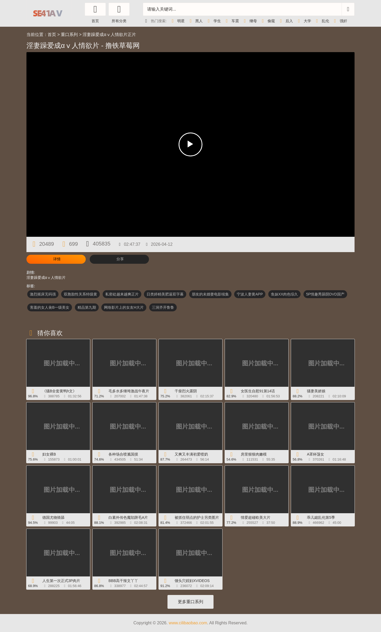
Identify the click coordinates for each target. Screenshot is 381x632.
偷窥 (267, 21)
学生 (213, 21)
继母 (249, 21)
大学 (303, 21)
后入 (285, 21)
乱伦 (321, 21)
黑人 (195, 21)
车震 (231, 21)
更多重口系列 (190, 601)
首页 (52, 34)
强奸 (339, 21)
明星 (177, 21)
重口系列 (69, 34)
